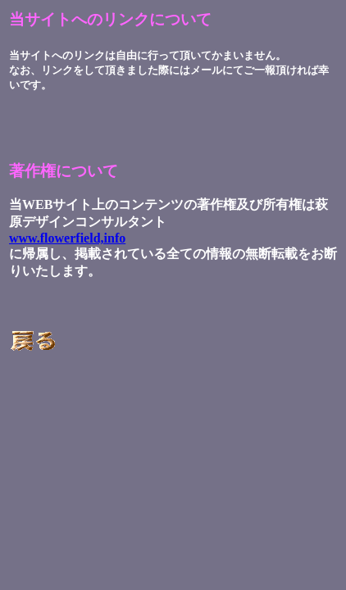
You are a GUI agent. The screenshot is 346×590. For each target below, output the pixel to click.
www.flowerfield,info (67, 238)
